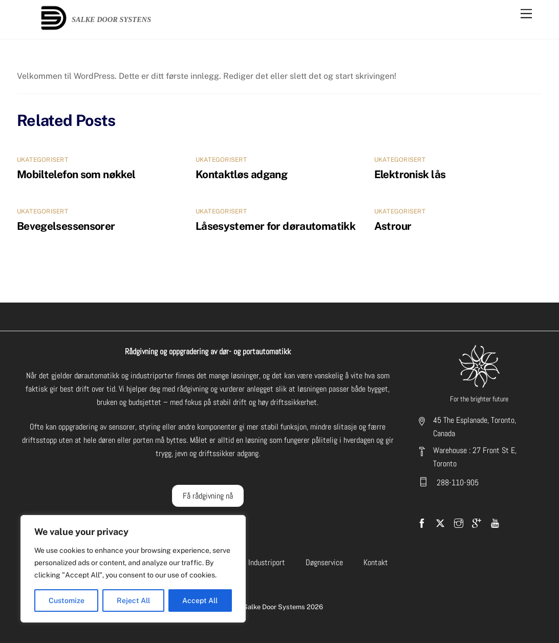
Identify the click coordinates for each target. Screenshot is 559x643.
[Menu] (526, 14)
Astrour (393, 226)
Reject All (133, 600)
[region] (133, 569)
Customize (66, 600)
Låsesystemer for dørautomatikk (275, 226)
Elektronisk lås (410, 174)
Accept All (200, 600)
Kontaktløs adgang (241, 174)
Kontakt (375, 562)
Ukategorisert (42, 159)
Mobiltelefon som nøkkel (76, 174)
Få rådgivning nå (208, 495)
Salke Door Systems (274, 607)
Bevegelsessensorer (66, 226)
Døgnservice (324, 562)
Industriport (266, 562)
